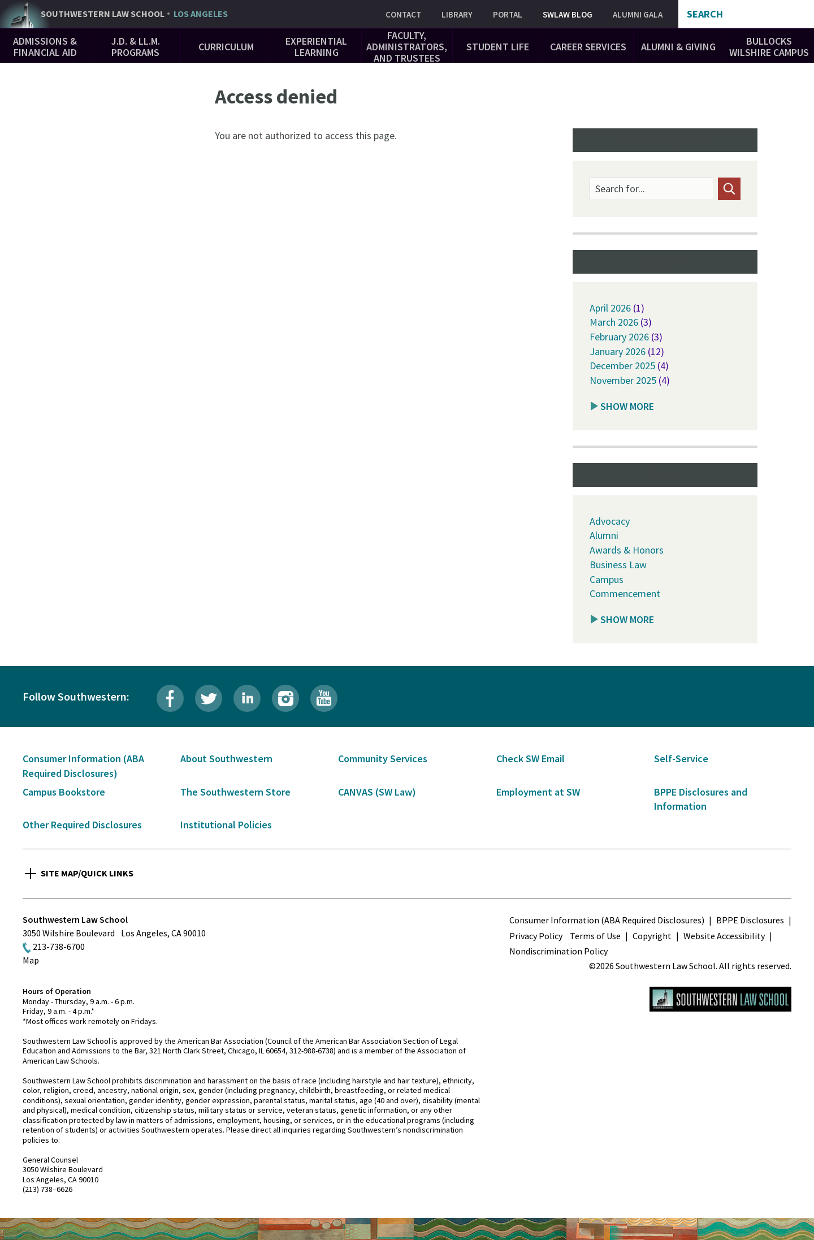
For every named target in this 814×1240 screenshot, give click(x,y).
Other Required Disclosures (82, 824)
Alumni (604, 535)
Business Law (618, 564)
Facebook (170, 698)
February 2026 (619, 336)
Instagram (285, 698)
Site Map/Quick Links (87, 873)
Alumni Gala (638, 14)
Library (457, 14)
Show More (627, 406)
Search (705, 14)
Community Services (382, 758)
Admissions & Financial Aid (45, 46)
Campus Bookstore (64, 791)
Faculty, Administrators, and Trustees (406, 46)
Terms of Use (595, 935)
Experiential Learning (316, 46)
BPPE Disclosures (750, 920)
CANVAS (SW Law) (377, 791)
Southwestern (134, 14)
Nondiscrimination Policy (558, 951)
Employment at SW (538, 791)
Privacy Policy (535, 935)
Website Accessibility (724, 935)
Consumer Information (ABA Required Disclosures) (606, 920)
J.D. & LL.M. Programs (135, 46)
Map (31, 960)
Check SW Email (530, 758)
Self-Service (681, 758)
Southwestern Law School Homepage (720, 999)
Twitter (208, 698)
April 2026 (610, 307)
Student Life (497, 46)
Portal (507, 14)
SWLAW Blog (567, 14)
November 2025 (623, 380)
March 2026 (614, 322)
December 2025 (622, 365)
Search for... (620, 189)
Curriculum (226, 46)
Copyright (652, 935)
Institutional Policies (226, 824)
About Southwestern (226, 758)
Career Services (588, 46)
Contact (403, 14)
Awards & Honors (627, 549)
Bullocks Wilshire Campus (769, 46)
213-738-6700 (59, 946)
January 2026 (618, 351)
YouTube (323, 698)
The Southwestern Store (235, 791)
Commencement (625, 593)
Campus (607, 579)
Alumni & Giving (678, 46)
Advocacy (610, 521)
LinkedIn (247, 698)
